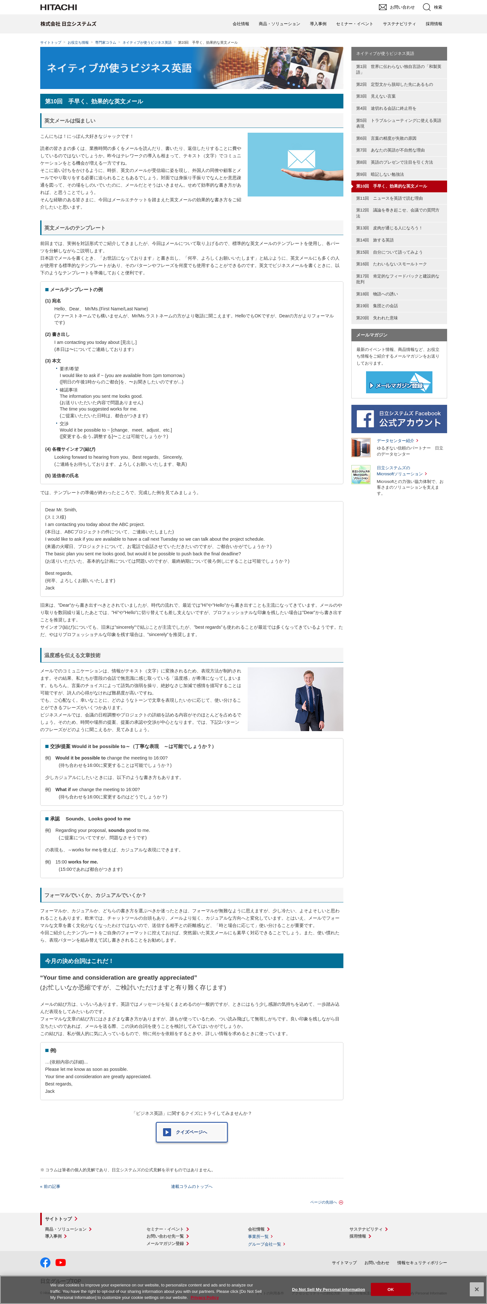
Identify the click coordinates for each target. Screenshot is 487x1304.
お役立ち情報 (78, 42)
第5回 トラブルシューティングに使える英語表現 (398, 123)
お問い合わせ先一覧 (165, 1236)
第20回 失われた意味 (377, 317)
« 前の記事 (50, 1186)
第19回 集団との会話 (377, 305)
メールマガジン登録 (165, 1243)
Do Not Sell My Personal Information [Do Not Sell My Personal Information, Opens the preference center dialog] (328, 1289)
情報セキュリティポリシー (422, 1262)
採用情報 (434, 23)
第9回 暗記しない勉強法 (380, 174)
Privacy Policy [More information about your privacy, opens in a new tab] (205, 1297)
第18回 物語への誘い (377, 294)
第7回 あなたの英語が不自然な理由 (390, 150)
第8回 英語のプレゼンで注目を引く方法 (394, 162)
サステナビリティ (399, 23)
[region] (243, 1290)
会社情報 (241, 23)
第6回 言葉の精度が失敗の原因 (386, 138)
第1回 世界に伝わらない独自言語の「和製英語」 (398, 69)
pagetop (479, 1121)
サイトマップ (344, 1262)
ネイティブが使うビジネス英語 (147, 42)
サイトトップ (50, 42)
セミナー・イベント (354, 23)
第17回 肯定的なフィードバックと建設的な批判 (398, 279)
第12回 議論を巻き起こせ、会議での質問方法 (398, 213)
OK (390, 1289)
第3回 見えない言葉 (376, 96)
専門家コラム (105, 42)
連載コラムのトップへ (192, 1186)
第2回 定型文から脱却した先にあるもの (394, 84)
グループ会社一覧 (264, 1244)
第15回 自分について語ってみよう (389, 252)
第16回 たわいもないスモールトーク (391, 264)
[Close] (477, 1289)
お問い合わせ (376, 1262)
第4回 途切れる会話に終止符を (386, 108)
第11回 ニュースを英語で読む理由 (389, 198)
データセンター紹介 (395, 440)
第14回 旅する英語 (375, 240)
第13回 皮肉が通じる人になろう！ (389, 228)
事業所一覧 (258, 1236)
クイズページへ (191, 1132)
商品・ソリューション (279, 23)
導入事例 (318, 23)
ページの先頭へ (323, 1202)
